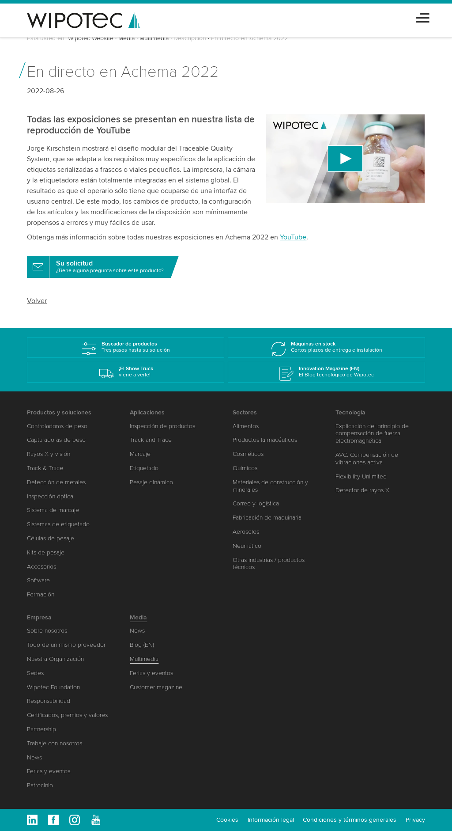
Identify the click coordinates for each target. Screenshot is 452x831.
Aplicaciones (147, 412)
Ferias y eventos (48, 771)
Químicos (245, 468)
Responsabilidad (48, 701)
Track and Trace (151, 440)
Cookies (227, 819)
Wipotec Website (90, 38)
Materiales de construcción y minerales (270, 485)
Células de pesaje (50, 538)
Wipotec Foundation (53, 687)
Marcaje (140, 454)
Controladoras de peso (57, 426)
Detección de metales (56, 482)
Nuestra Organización (55, 659)
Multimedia (154, 38)
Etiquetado (144, 468)
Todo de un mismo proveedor (66, 645)
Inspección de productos (162, 426)
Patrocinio (40, 785)
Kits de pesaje (45, 552)
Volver (37, 300)
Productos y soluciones (59, 412)
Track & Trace (45, 468)
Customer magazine (156, 687)
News (34, 757)
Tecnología (350, 412)
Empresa (39, 617)
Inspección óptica (50, 496)
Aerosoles (246, 531)
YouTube (293, 237)
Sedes (35, 673)
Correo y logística (256, 503)
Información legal (271, 819)
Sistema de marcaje (53, 510)
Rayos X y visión (48, 454)
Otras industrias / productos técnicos (269, 563)
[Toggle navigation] (422, 16)
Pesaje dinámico (151, 482)
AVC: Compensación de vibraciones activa (366, 458)
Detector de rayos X (362, 490)
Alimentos (246, 426)
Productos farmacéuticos (265, 440)
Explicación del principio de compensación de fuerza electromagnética (372, 433)
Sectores (245, 412)
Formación (40, 594)
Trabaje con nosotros (54, 743)
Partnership (41, 729)
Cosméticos (248, 454)
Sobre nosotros (47, 630)
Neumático (247, 546)
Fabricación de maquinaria (267, 517)
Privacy (415, 819)
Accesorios (41, 566)
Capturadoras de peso (56, 440)
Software (38, 580)
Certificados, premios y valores (67, 715)
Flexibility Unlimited (361, 476)
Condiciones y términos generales (349, 819)
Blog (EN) (142, 645)
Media (126, 38)
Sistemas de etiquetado (58, 524)
